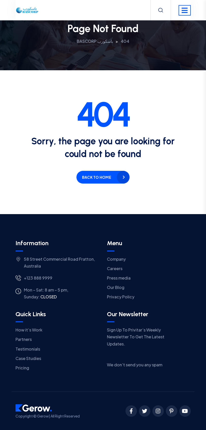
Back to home (96, 177)
